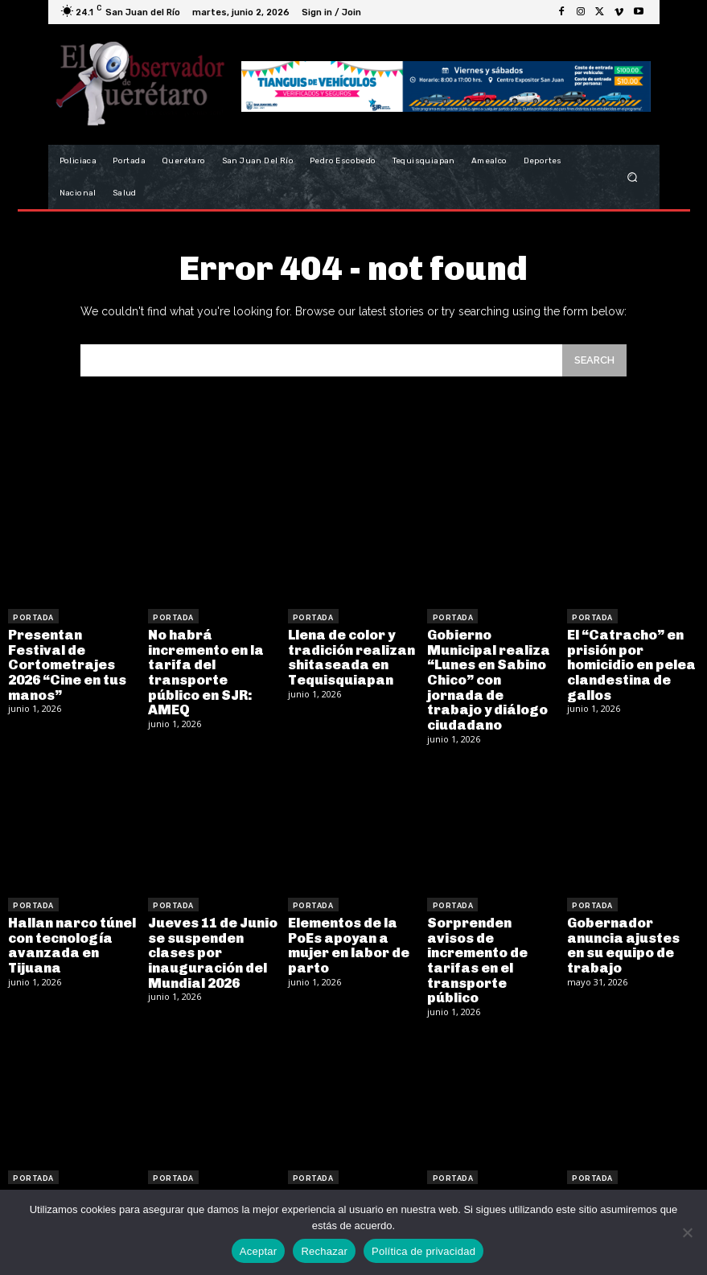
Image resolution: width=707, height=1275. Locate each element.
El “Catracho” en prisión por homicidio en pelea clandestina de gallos (628, 661)
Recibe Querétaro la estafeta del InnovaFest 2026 (487, 1169)
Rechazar (324, 1251)
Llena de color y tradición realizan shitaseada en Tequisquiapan (349, 655)
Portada (33, 616)
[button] (631, 177)
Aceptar (258, 1251)
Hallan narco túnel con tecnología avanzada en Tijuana (70, 923)
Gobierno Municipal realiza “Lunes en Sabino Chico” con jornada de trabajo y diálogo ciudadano (492, 669)
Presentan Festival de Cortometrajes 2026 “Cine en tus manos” (72, 655)
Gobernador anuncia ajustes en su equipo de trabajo (631, 923)
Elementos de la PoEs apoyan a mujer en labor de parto (346, 923)
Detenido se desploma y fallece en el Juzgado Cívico (629, 1176)
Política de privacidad (423, 1251)
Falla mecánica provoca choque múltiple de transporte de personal (202, 1183)
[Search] (594, 360)
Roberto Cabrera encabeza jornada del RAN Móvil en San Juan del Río (68, 1176)
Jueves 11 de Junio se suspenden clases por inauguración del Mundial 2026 (210, 929)
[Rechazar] (687, 1232)
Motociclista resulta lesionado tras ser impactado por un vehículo (353, 1176)
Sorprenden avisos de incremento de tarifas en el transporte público (492, 923)
